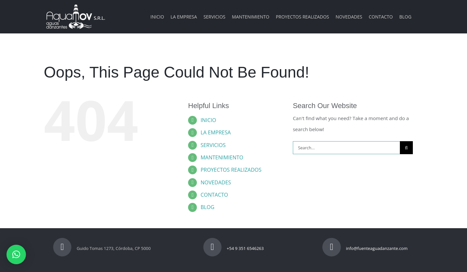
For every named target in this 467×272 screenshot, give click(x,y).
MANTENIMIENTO (221, 157)
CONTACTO (214, 194)
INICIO (208, 120)
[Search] (406, 147)
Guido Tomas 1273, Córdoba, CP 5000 (102, 248)
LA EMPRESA (215, 132)
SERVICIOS (212, 145)
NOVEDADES (215, 182)
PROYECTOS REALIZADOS (230, 169)
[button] (16, 254)
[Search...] (346, 147)
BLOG (207, 207)
